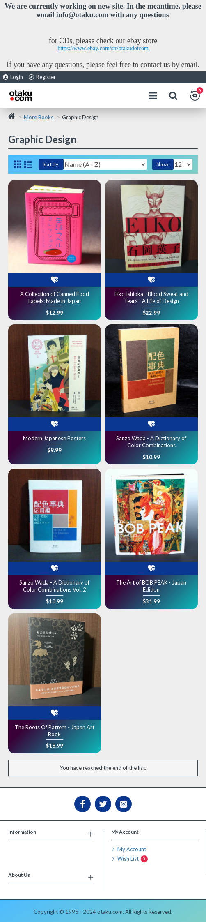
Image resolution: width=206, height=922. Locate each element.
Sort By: (51, 164)
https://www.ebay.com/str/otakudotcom (103, 48)
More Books (38, 117)
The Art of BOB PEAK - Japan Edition (151, 586)
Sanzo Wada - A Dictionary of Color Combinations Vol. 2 (54, 586)
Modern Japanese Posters (54, 438)
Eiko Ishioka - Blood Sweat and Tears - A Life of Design (151, 297)
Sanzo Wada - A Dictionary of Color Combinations (151, 441)
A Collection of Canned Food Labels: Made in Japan (54, 297)
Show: (162, 164)
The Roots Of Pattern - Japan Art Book (54, 730)
